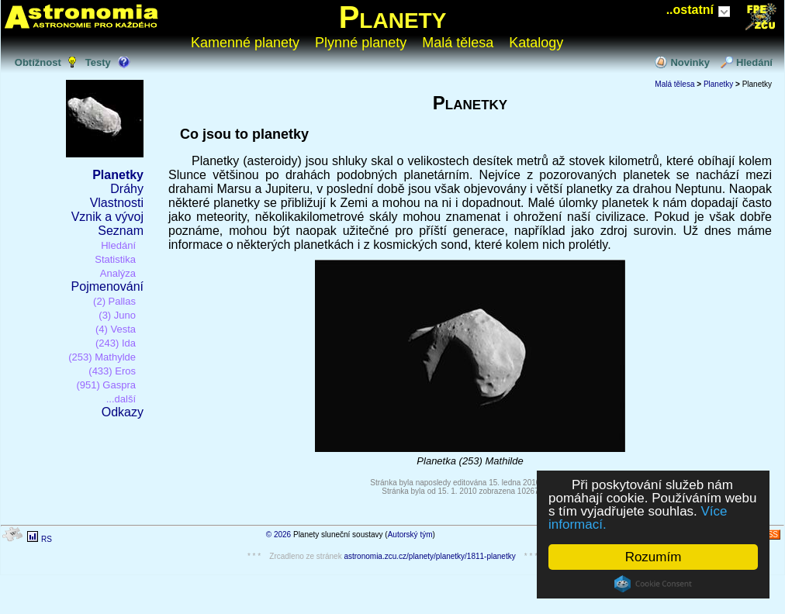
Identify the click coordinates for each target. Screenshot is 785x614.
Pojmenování (107, 286)
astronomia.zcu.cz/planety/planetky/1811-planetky (429, 556)
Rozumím (653, 557)
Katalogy (536, 42)
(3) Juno (117, 315)
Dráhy (127, 188)
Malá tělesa (457, 42)
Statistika (115, 259)
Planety (393, 17)
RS (46, 539)
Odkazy (123, 412)
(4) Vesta (115, 329)
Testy (98, 62)
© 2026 (278, 534)
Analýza (118, 273)
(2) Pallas (114, 301)
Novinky (690, 62)
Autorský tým (410, 534)
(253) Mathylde (102, 357)
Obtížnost (38, 62)
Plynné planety (360, 42)
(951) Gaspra (106, 385)
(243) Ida (115, 343)
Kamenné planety (245, 42)
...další (121, 399)
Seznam (121, 230)
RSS (770, 534)
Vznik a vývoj (107, 216)
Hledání (754, 62)
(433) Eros (112, 371)
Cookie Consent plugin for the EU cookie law (653, 583)
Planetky (118, 174)
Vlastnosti (117, 202)
